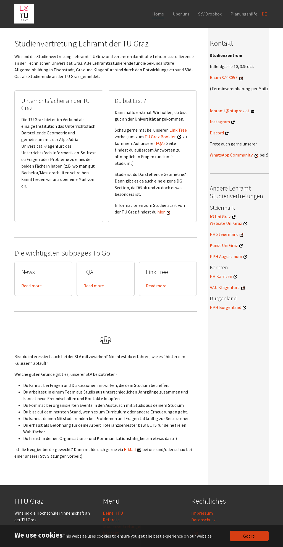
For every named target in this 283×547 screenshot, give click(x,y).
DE (265, 14)
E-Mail (130, 449)
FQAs (161, 143)
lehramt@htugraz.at (230, 110)
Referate (111, 519)
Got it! (249, 536)
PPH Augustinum (226, 256)
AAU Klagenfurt (224, 287)
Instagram (220, 121)
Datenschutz (203, 519)
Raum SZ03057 (223, 77)
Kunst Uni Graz (224, 245)
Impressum (202, 513)
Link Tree (178, 130)
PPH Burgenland (225, 307)
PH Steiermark (224, 234)
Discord (217, 133)
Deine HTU (113, 513)
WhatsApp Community (231, 155)
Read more (31, 285)
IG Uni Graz (220, 216)
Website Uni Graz (226, 223)
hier (161, 212)
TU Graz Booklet (160, 136)
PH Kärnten (221, 276)
